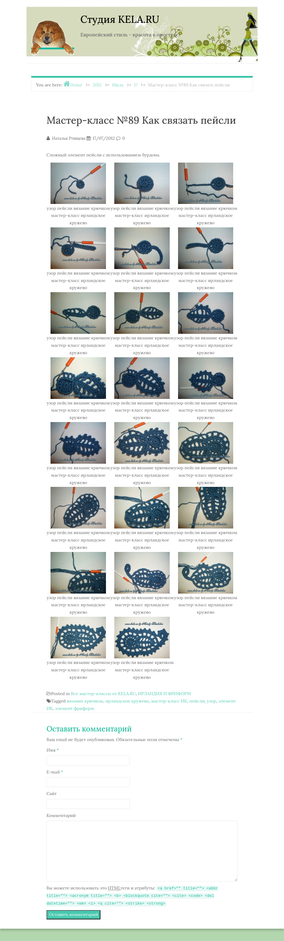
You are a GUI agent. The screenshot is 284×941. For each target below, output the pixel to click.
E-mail (55, 772)
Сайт (52, 793)
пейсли (197, 701)
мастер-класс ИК (169, 701)
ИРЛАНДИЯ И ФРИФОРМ (164, 693)
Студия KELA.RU (119, 19)
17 (136, 85)
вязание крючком (85, 701)
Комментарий (61, 815)
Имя (53, 750)
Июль (118, 85)
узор (211, 701)
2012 (97, 85)
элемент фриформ (74, 708)
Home (76, 85)
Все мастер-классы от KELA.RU (103, 693)
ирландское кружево (127, 701)
